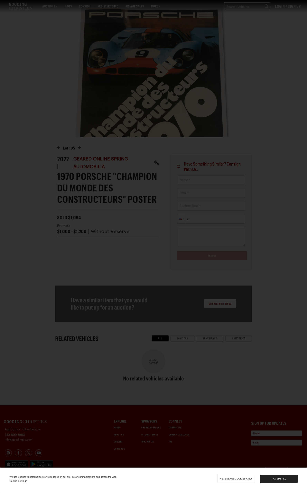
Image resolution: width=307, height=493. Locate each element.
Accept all (279, 478)
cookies (22, 477)
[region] (153, 480)
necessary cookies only (236, 478)
